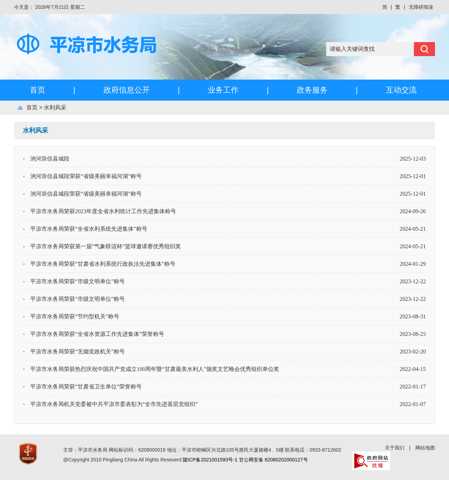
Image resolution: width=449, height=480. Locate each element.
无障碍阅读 (421, 7)
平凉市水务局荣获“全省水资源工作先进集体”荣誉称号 (97, 334)
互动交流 (401, 90)
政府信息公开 (126, 90)
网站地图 (425, 448)
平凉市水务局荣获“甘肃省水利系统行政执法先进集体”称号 (102, 264)
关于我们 (394, 448)
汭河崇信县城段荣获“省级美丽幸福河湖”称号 (86, 176)
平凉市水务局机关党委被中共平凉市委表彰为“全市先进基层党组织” (114, 404)
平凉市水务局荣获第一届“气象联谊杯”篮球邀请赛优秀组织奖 (105, 246)
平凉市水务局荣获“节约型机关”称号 (74, 316)
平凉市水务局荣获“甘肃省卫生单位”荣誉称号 (86, 387)
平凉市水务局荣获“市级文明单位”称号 (77, 281)
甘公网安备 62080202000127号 (273, 459)
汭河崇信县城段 (49, 159)
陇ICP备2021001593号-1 (210, 459)
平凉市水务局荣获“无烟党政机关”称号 (77, 351)
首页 (37, 90)
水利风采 (55, 107)
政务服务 (312, 90)
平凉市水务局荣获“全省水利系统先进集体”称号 (88, 229)
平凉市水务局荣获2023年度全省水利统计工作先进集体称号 (103, 211)
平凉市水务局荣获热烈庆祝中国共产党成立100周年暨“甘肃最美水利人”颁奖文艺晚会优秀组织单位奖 (154, 369)
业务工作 (223, 90)
